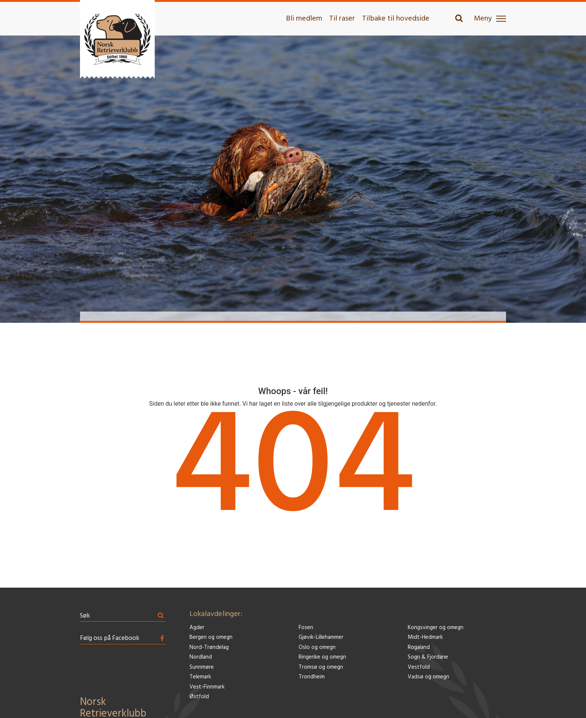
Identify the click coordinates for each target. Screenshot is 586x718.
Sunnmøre (201, 667)
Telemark (200, 677)
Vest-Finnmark (207, 687)
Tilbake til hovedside (395, 19)
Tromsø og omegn (321, 667)
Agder (196, 628)
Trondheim (312, 677)
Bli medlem (304, 19)
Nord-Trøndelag (209, 648)
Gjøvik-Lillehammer (321, 637)
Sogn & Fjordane (428, 657)
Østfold (199, 697)
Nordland (200, 657)
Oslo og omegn (317, 648)
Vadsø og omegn (428, 677)
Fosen (306, 628)
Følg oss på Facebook (109, 638)
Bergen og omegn (210, 637)
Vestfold (419, 667)
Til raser (342, 19)
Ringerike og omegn (322, 657)
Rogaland (419, 648)
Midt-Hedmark (425, 637)
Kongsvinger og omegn (435, 628)
